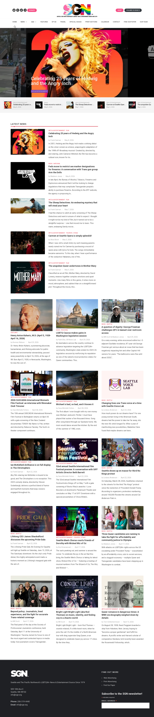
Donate (32, 10)
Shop (120, 10)
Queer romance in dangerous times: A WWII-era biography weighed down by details (120, 612)
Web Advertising (110, 675)
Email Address (109, 698)
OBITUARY (14, 330)
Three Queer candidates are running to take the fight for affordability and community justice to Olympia (121, 534)
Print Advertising (110, 679)
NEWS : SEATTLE (107, 322)
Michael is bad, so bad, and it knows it (74, 402)
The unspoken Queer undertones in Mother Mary (72, 263)
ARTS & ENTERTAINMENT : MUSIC (67, 607)
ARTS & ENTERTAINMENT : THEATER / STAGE (63, 230)
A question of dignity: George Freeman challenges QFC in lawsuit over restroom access (122, 327)
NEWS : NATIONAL (54, 161)
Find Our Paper (109, 683)
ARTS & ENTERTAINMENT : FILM (58, 128)
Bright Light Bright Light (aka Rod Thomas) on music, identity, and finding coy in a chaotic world (75, 612)
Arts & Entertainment (39, 89)
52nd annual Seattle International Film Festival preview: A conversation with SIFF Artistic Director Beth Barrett (77, 467)
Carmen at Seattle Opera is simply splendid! (70, 233)
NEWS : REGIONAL (62, 327)
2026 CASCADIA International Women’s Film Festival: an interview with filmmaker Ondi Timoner (31, 400)
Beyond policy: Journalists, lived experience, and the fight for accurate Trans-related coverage (29, 612)
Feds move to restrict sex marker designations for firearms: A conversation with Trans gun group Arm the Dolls (73, 167)
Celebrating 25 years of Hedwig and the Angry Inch (64, 80)
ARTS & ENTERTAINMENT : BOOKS (113, 607)
